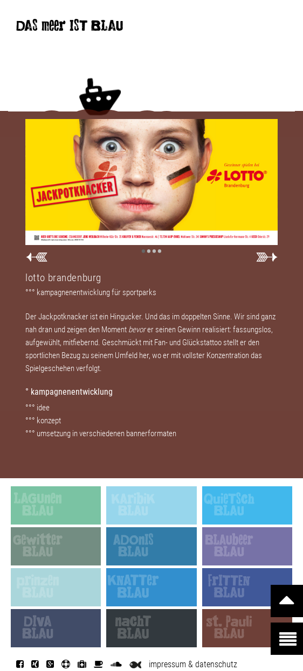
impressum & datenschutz (193, 664)
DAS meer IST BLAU (69, 28)
